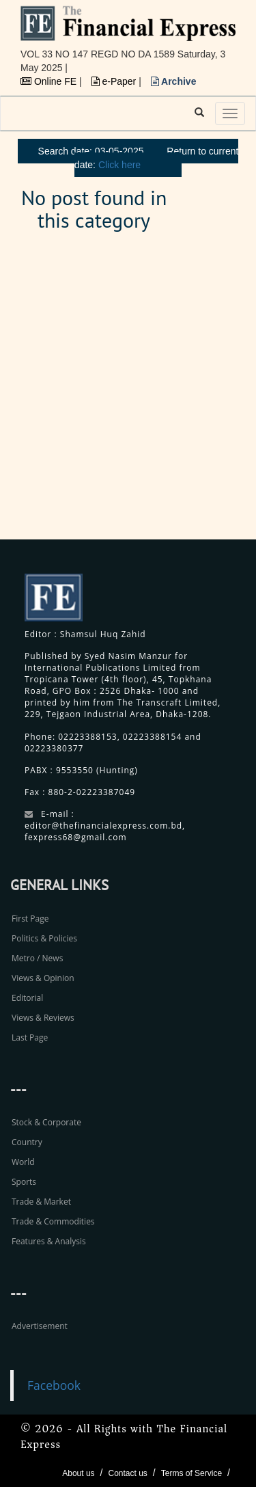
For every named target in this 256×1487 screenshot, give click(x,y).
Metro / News (37, 958)
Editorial (27, 998)
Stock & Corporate (46, 1122)
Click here (119, 164)
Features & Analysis (49, 1241)
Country (27, 1142)
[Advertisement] (128, 393)
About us (78, 1473)
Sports (24, 1182)
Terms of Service (191, 1473)
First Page (30, 918)
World (23, 1162)
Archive (174, 81)
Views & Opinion (43, 978)
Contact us (127, 1473)
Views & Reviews (43, 1017)
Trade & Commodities (53, 1221)
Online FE (49, 81)
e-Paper (115, 81)
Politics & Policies (44, 938)
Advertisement (40, 1326)
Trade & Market (41, 1201)
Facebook (54, 1385)
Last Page (30, 1037)
